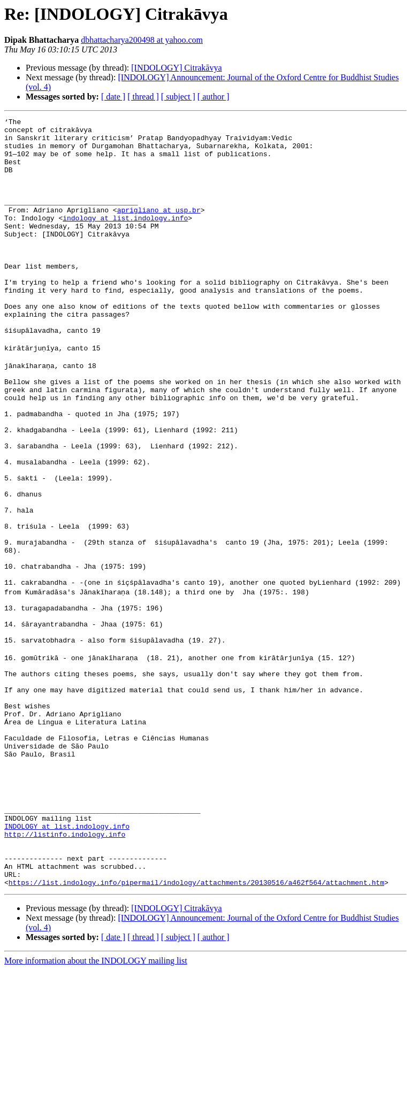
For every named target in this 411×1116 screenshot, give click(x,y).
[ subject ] (178, 96)
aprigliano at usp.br (159, 229)
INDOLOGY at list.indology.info (67, 961)
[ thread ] (143, 96)
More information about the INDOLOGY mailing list (95, 1106)
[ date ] (113, 96)
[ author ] (213, 96)
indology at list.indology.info (125, 238)
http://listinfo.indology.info (64, 970)
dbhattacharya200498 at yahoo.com (142, 39)
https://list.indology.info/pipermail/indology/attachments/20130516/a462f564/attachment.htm (196, 1028)
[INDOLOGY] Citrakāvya (176, 67)
